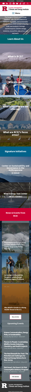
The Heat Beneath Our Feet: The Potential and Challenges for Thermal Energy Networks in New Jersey (16, 356)
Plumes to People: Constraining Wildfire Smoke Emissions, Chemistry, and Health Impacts (16, 344)
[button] (27, 3)
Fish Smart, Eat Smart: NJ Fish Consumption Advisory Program (16, 368)
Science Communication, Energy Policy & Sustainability (16, 333)
